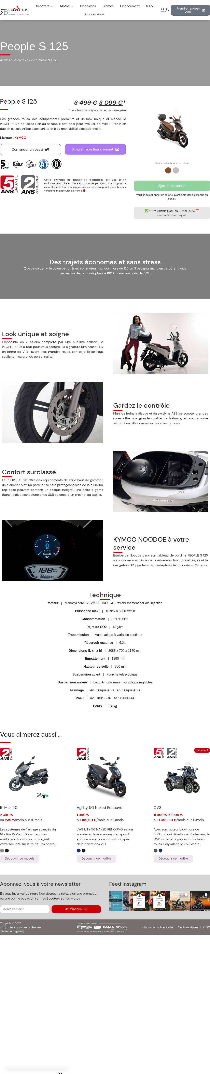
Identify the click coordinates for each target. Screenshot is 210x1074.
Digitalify (19, 931)
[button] (119, 901)
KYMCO (20, 137)
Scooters (18, 60)
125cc (31, 60)
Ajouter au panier (172, 185)
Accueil (5, 60)
